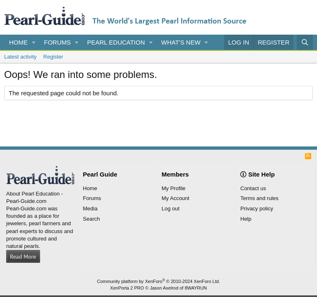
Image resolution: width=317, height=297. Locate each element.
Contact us (253, 188)
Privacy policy (256, 208)
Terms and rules (259, 198)
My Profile (174, 188)
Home (18, 42)
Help (245, 219)
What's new (181, 42)
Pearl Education (116, 42)
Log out (171, 208)
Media (90, 208)
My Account (175, 198)
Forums (57, 42)
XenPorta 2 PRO (127, 287)
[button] (33, 42)
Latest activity (20, 57)
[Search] (305, 42)
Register (53, 57)
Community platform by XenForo (158, 281)
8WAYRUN (196, 287)
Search (91, 219)
